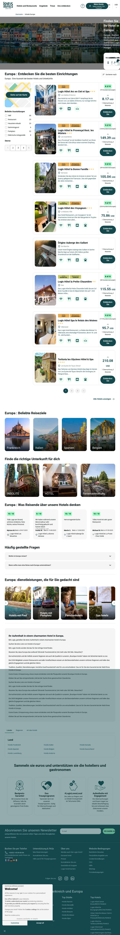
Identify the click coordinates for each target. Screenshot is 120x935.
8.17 (107, 99)
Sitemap (92, 869)
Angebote (43, 6)
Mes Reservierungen (40, 852)
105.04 (107, 177)
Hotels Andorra (49, 753)
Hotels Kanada (85, 745)
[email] (80, 831)
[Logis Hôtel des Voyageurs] (45, 216)
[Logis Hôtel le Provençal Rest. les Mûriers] (45, 139)
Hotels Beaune (67, 912)
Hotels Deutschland (87, 749)
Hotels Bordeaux (68, 915)
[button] (5, 931)
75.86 (107, 216)
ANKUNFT (109, 58)
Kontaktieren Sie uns (40, 855)
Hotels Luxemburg (14, 753)
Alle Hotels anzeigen (104, 399)
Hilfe (90, 865)
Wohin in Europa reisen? (18, 556)
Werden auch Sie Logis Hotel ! (72, 852)
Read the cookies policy (12, 915)
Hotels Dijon (66, 918)
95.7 (107, 328)
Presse (63, 859)
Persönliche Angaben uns (98, 855)
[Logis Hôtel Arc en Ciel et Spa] (45, 100)
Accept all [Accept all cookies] (40, 923)
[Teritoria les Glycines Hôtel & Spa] (45, 368)
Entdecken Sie (107, 113)
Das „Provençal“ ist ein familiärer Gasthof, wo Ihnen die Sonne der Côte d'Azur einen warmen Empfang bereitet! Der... (77, 142)
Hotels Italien (48, 745)
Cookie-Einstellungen (96, 859)
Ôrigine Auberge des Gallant (73, 242)
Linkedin (72, 878)
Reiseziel (107, 58)
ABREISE (110, 58)
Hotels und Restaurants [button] (27, 6)
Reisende (112, 58)
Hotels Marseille (68, 905)
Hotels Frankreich (14, 745)
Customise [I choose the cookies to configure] (15, 923)
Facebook (60, 878)
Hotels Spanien (13, 749)
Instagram (66, 878)
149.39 (107, 138)
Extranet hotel (66, 855)
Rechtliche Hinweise (96, 852)
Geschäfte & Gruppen (69, 865)
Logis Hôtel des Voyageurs (75, 208)
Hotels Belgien (49, 749)
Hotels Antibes (67, 908)
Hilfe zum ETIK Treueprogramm (44, 859)
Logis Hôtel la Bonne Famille (76, 169)
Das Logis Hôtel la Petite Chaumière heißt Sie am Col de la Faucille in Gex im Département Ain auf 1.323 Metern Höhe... (77, 291)
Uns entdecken (63, 6)
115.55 (107, 289)
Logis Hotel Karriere (68, 869)
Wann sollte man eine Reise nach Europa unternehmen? (30, 565)
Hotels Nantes (67, 902)
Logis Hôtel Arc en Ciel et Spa (76, 91)
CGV (90, 862)
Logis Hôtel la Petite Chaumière (77, 281)
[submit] (109, 831)
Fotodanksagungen (96, 872)
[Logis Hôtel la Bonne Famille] (45, 178)
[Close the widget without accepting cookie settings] (14, 886)
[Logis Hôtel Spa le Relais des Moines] (45, 329)
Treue (52, 6)
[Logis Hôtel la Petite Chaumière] (45, 290)
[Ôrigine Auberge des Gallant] (45, 253)
